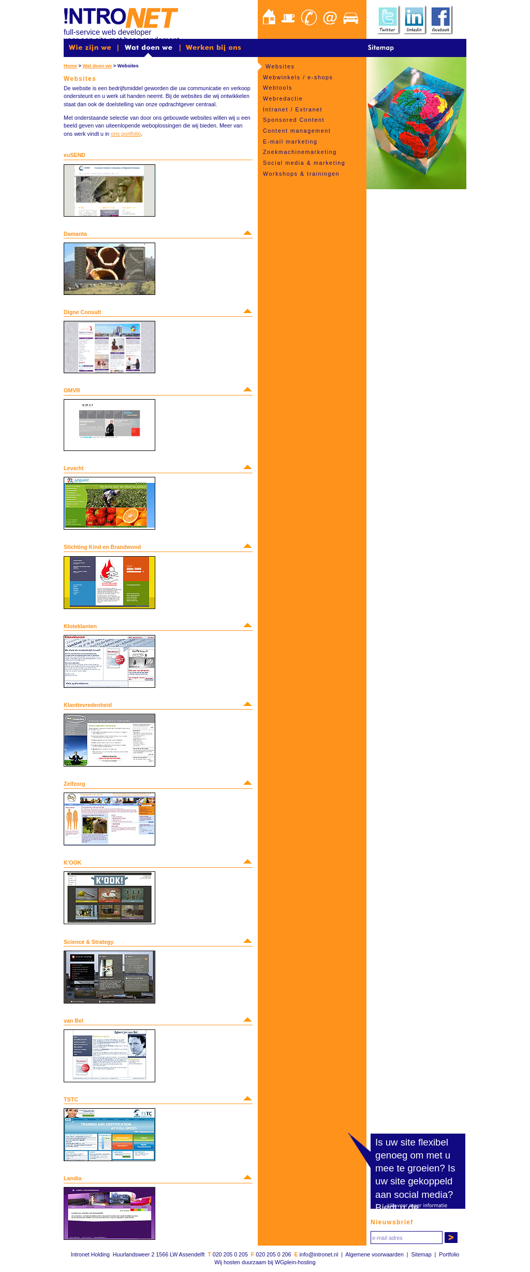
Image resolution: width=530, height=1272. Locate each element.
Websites (280, 66)
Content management (297, 131)
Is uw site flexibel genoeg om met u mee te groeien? (412, 1155)
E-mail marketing (290, 141)
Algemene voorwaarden (374, 1254)
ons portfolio (126, 134)
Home (70, 65)
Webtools (277, 87)
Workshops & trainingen (301, 174)
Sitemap (421, 1254)
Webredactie (283, 98)
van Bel (73, 1020)
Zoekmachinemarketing (300, 152)
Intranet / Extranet (292, 109)
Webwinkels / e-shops (298, 77)
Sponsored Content (294, 120)
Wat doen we (97, 65)
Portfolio (449, 1254)
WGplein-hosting (295, 1262)
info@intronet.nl (318, 1254)
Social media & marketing (304, 163)
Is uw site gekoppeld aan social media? (415, 1181)
